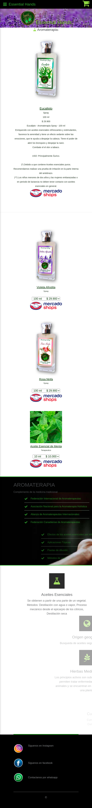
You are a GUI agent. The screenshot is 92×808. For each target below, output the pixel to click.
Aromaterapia (47, 30)
